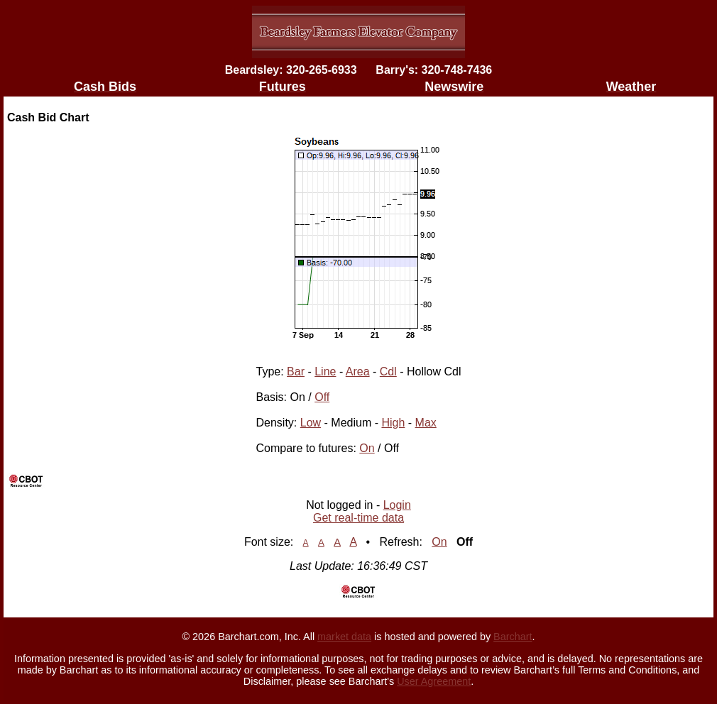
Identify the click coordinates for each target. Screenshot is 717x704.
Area (358, 371)
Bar (296, 371)
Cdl (388, 371)
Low (310, 423)
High (393, 423)
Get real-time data (358, 518)
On (366, 448)
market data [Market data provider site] (344, 636)
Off (321, 397)
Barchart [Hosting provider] (512, 636)
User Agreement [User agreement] (434, 681)
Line (325, 371)
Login (397, 505)
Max (426, 423)
